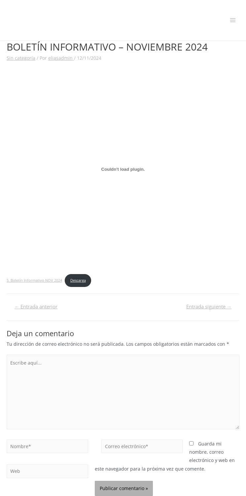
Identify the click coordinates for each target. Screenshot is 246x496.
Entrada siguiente (209, 306)
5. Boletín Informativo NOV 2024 (34, 280)
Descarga (78, 280)
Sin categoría (21, 58)
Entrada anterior (36, 306)
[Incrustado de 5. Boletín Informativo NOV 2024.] (123, 169)
